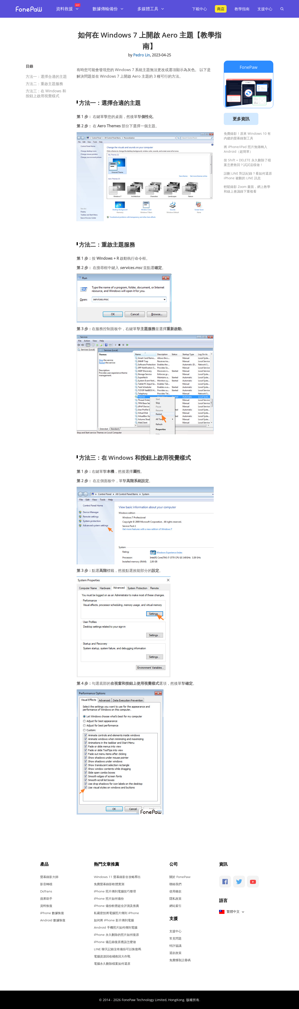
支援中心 (264, 8)
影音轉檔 (46, 884)
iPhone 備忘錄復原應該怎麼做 (115, 942)
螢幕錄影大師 (49, 877)
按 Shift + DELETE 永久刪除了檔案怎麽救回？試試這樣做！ (247, 162)
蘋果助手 (46, 898)
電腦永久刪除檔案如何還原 (112, 963)
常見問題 (175, 938)
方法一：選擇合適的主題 (46, 76)
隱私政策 (175, 898)
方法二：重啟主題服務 (44, 83)
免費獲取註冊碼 (180, 960)
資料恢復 (46, 906)
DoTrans (46, 891)
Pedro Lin (141, 55)
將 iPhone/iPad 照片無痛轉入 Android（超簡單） (245, 149)
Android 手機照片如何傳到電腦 (115, 927)
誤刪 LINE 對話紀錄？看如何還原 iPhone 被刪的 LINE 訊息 (248, 175)
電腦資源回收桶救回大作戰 (112, 956)
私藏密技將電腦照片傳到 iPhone (116, 913)
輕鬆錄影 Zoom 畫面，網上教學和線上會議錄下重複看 (247, 189)
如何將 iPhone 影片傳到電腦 (114, 920)
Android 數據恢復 (52, 920)
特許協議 (175, 945)
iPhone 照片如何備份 (109, 898)
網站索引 (175, 906)
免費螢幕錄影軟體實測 (109, 884)
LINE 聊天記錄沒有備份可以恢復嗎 (117, 949)
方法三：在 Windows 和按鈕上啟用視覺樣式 (46, 93)
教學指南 (242, 8)
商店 (220, 8)
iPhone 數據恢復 (52, 913)
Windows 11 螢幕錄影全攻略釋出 (117, 877)
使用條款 (175, 891)
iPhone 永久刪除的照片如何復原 (116, 934)
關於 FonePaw (179, 877)
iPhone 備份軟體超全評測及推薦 (116, 906)
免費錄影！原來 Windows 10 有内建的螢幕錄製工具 (247, 135)
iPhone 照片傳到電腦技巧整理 (115, 891)
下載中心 (199, 8)
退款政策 (175, 953)
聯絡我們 (175, 884)
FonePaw (248, 67)
